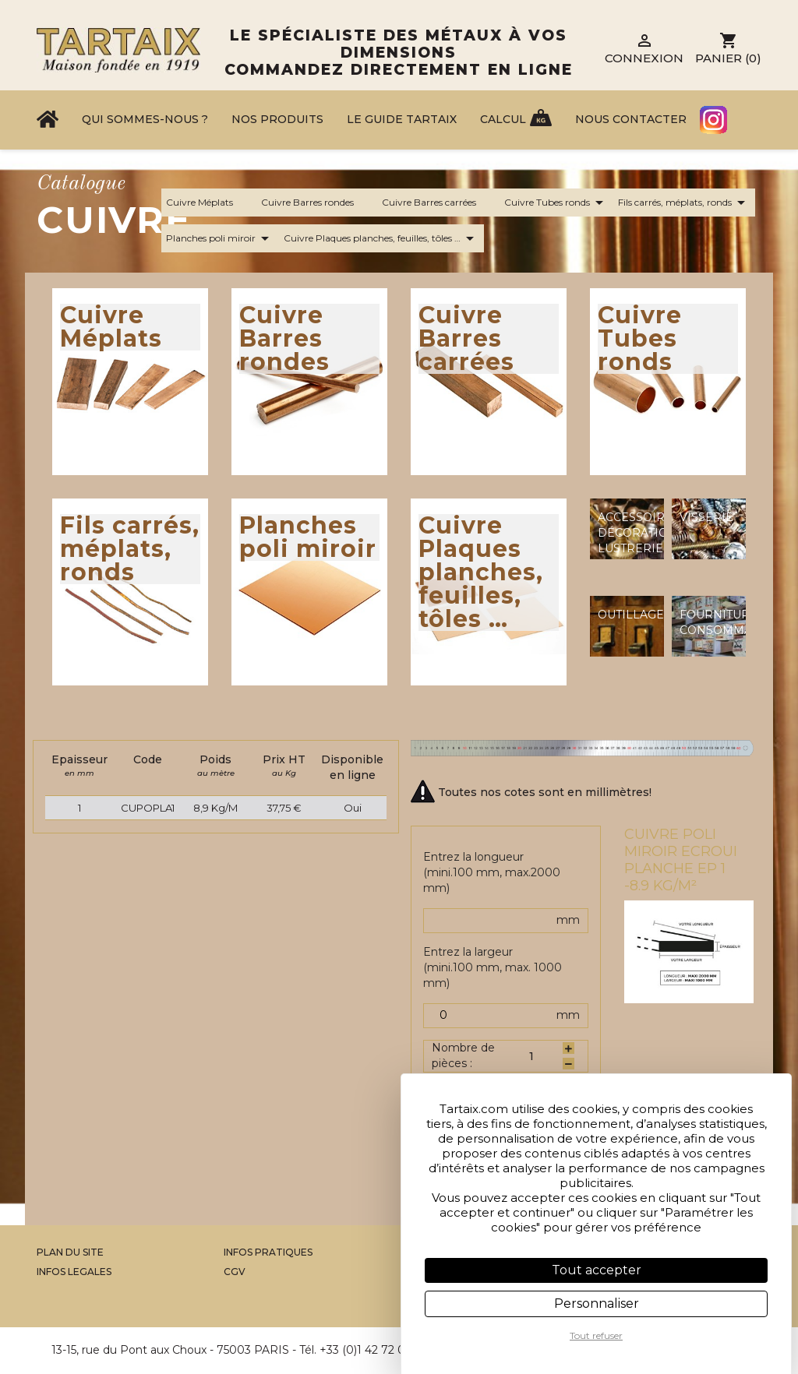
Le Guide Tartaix (402, 119)
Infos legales (74, 1271)
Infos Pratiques (268, 1252)
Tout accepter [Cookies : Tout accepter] (596, 1270)
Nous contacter (631, 119)
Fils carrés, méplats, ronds (684, 202)
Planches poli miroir (220, 238)
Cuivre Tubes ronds (556, 202)
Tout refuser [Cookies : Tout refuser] (596, 1335)
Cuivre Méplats (209, 202)
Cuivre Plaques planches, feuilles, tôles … (381, 238)
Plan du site (70, 1252)
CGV (234, 1271)
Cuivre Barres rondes (317, 202)
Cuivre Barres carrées (438, 202)
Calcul (503, 119)
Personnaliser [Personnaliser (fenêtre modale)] (596, 1303)
